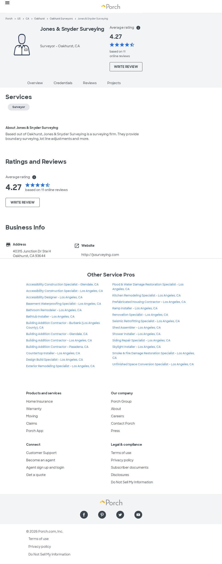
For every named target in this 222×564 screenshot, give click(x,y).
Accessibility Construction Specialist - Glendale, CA (62, 284)
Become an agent (40, 460)
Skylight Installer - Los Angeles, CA (136, 347)
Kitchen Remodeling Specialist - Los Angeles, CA (146, 295)
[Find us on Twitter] (120, 515)
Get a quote (36, 475)
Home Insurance (39, 401)
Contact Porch (123, 423)
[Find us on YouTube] (138, 515)
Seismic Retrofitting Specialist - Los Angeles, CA (146, 321)
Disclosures (120, 475)
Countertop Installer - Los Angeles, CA (53, 353)
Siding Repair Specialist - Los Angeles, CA (141, 340)
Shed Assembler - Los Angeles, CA (136, 327)
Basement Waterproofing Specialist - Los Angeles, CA (63, 304)
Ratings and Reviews (36, 162)
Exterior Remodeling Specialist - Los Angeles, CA (60, 366)
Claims (31, 423)
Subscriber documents (129, 467)
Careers (117, 416)
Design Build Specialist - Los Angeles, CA (54, 360)
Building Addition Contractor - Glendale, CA (57, 334)
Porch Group (121, 401)
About (116, 409)
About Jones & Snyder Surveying (32, 128)
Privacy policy (122, 460)
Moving (32, 416)
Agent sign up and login (45, 467)
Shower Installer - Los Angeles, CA (136, 334)
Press (115, 431)
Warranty (34, 409)
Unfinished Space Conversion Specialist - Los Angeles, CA (153, 364)
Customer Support (41, 453)
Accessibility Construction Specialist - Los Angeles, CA (64, 291)
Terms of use (121, 453)
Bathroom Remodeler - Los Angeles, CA (54, 310)
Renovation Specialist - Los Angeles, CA (140, 315)
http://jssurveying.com (100, 255)
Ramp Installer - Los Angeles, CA (135, 308)
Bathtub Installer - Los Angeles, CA (50, 316)
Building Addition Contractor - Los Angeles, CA (59, 340)
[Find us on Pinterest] (102, 515)
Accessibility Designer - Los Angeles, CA (54, 297)
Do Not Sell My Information (132, 482)
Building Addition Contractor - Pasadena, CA (57, 347)
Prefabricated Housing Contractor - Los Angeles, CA (149, 302)
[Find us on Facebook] (84, 515)
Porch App (34, 431)
